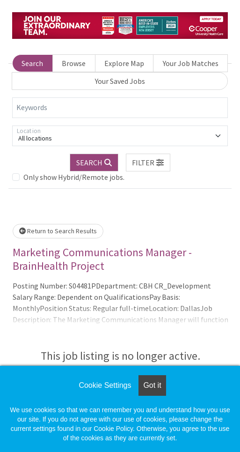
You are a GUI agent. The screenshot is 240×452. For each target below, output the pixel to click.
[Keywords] (120, 107)
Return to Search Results (58, 231)
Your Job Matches (190, 63)
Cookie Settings (105, 385)
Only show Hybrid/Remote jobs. (73, 177)
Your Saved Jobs (120, 81)
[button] (148, 162)
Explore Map (124, 63)
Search (32, 63)
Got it (152, 385)
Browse (74, 63)
